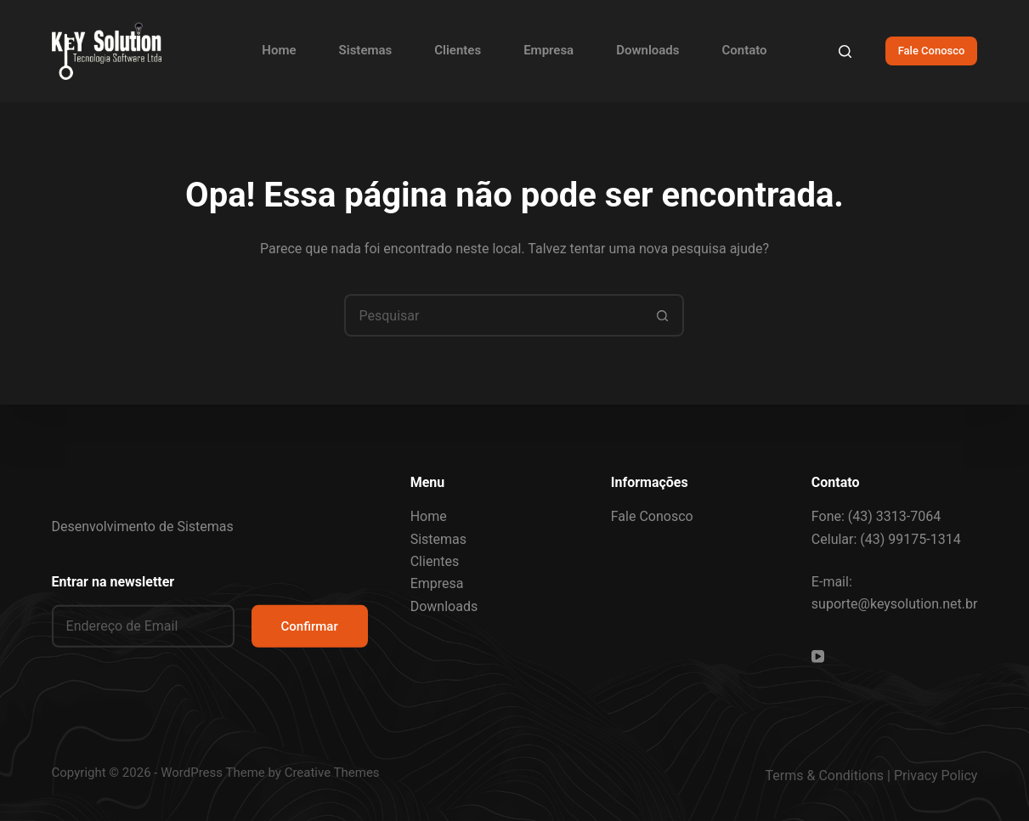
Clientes (435, 561)
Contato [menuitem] (743, 50)
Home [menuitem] (279, 50)
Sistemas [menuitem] (366, 50)
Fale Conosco (931, 50)
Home (428, 516)
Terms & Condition (821, 775)
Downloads (444, 606)
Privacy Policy (936, 775)
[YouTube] (817, 656)
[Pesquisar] (845, 51)
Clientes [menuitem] (457, 50)
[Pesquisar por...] (493, 315)
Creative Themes (332, 772)
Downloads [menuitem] (647, 50)
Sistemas (438, 538)
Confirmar (309, 625)
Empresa (437, 583)
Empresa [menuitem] (548, 50)
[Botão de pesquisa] (663, 315)
